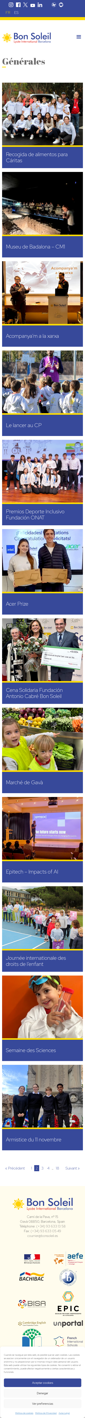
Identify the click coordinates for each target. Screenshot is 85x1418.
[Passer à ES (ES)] (16, 12)
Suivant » (72, 1168)
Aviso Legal (64, 1413)
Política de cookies (24, 1413)
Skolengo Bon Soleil (61, 4)
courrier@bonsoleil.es (42, 1236)
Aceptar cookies (42, 1383)
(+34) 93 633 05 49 (46, 1231)
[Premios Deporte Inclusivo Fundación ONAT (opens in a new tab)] (42, 482)
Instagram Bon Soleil (11, 4)
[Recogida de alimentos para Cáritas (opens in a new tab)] (42, 125)
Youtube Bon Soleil (32, 4)
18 (57, 1168)
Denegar (42, 1393)
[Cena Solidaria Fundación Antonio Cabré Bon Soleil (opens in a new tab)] (42, 661)
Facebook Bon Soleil (18, 4)
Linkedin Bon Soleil (40, 4)
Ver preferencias (42, 1404)
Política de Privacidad (46, 1413)
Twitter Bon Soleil (25, 4)
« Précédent (15, 1168)
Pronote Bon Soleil (54, 4)
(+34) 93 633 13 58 (51, 1226)
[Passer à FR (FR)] (8, 12)
